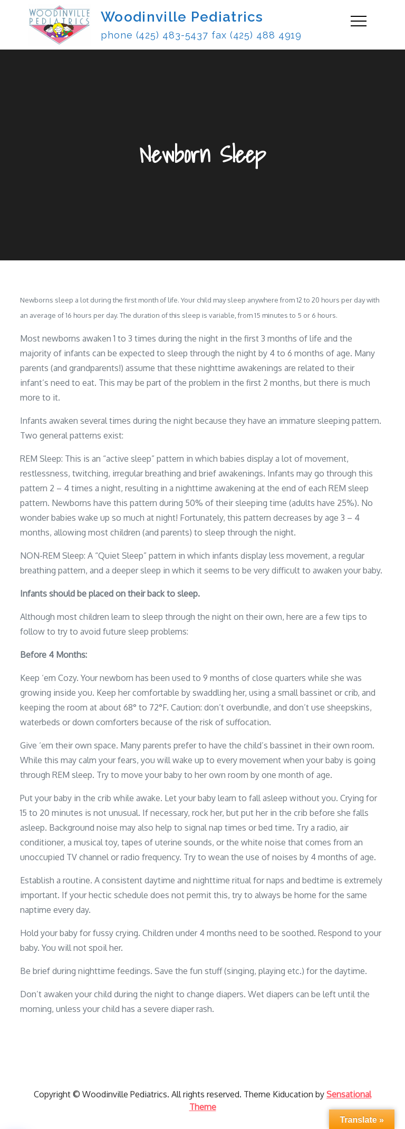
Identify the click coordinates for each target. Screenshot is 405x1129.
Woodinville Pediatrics (182, 17)
